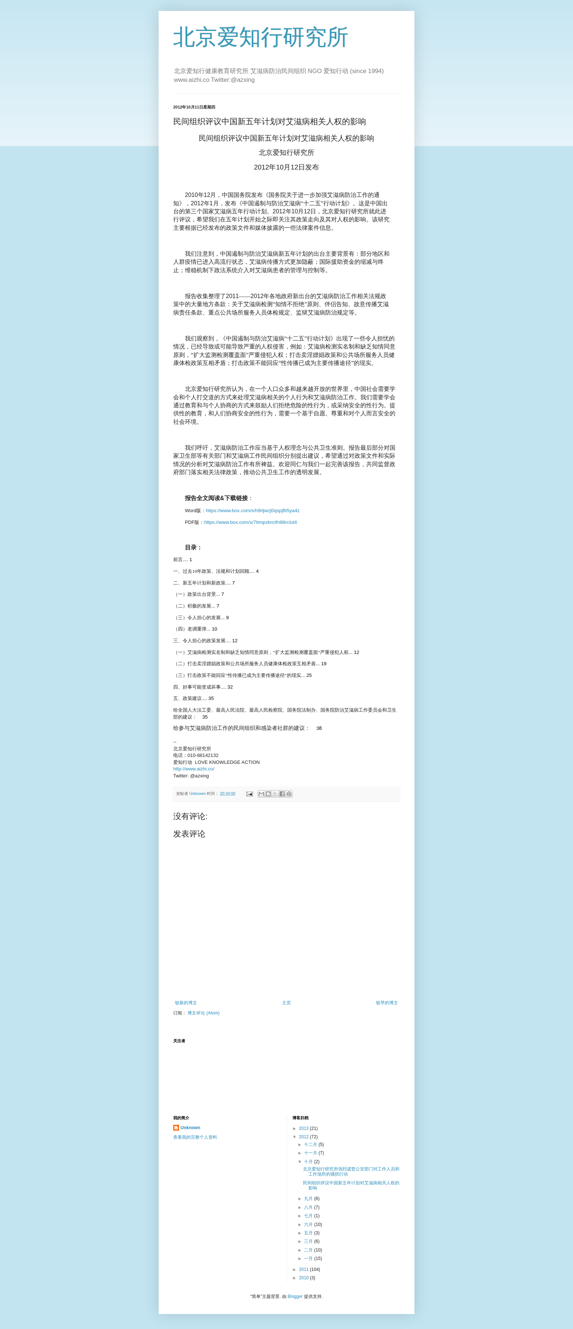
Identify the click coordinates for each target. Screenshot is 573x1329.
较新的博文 (186, 1002)
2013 (304, 1128)
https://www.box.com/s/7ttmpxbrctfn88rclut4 (250, 522)
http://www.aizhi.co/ (194, 769)
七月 (309, 1215)
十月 (309, 1161)
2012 (304, 1136)
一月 (309, 1258)
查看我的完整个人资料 (195, 1137)
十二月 (311, 1144)
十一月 (311, 1152)
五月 (309, 1232)
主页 (286, 1002)
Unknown (190, 1127)
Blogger (295, 1296)
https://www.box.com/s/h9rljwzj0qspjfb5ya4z (253, 510)
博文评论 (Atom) (203, 1013)
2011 (304, 1269)
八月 (309, 1207)
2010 (304, 1277)
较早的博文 (387, 1002)
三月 (309, 1241)
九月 (309, 1198)
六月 (309, 1224)
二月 (309, 1250)
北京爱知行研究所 (261, 37)
